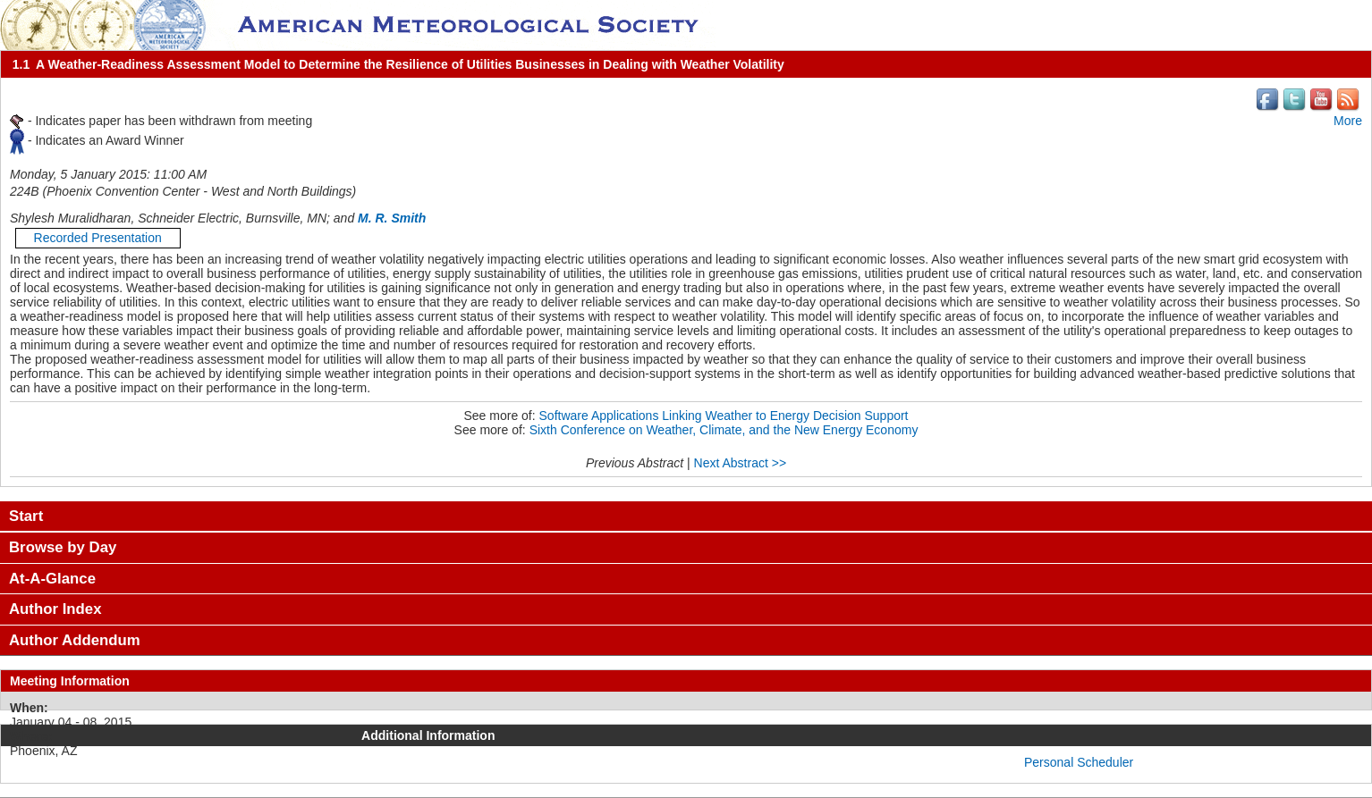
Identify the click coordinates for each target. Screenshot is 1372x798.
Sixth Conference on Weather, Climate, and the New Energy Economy (724, 430)
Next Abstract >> (740, 463)
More (1348, 120)
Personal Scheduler (1078, 762)
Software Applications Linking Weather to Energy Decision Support (724, 415)
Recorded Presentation (98, 238)
